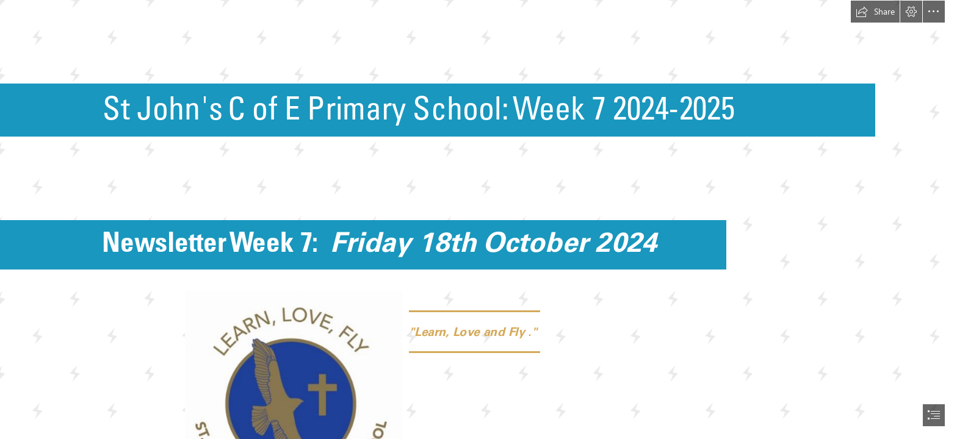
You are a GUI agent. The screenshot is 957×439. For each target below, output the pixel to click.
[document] (478, 219)
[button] (875, 12)
